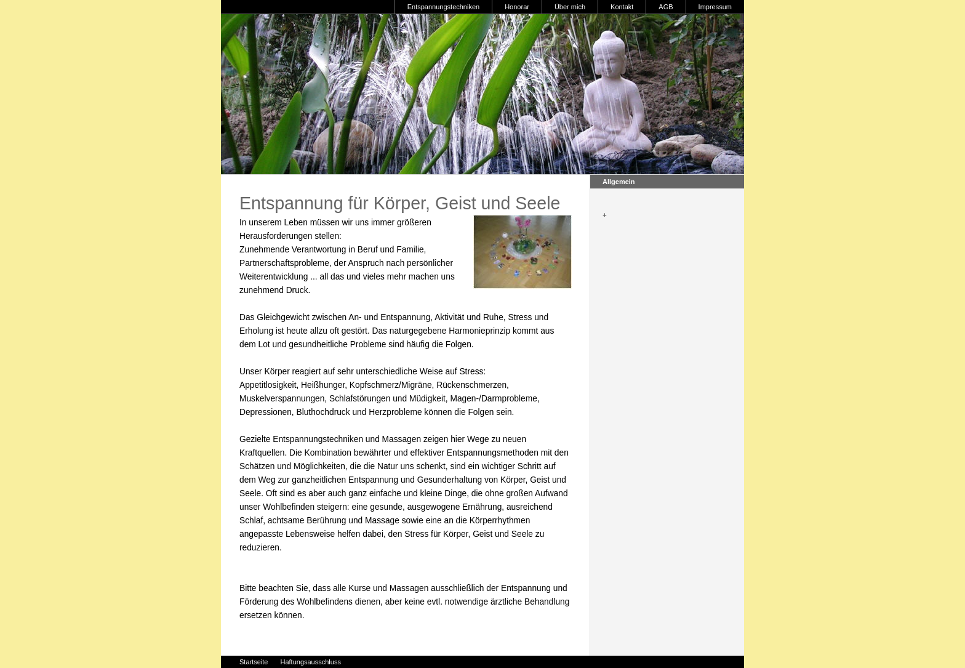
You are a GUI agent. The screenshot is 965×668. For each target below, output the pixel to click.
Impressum (715, 6)
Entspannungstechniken (443, 6)
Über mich (570, 6)
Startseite (253, 662)
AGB (666, 6)
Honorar (517, 6)
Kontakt (622, 6)
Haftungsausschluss (310, 662)
